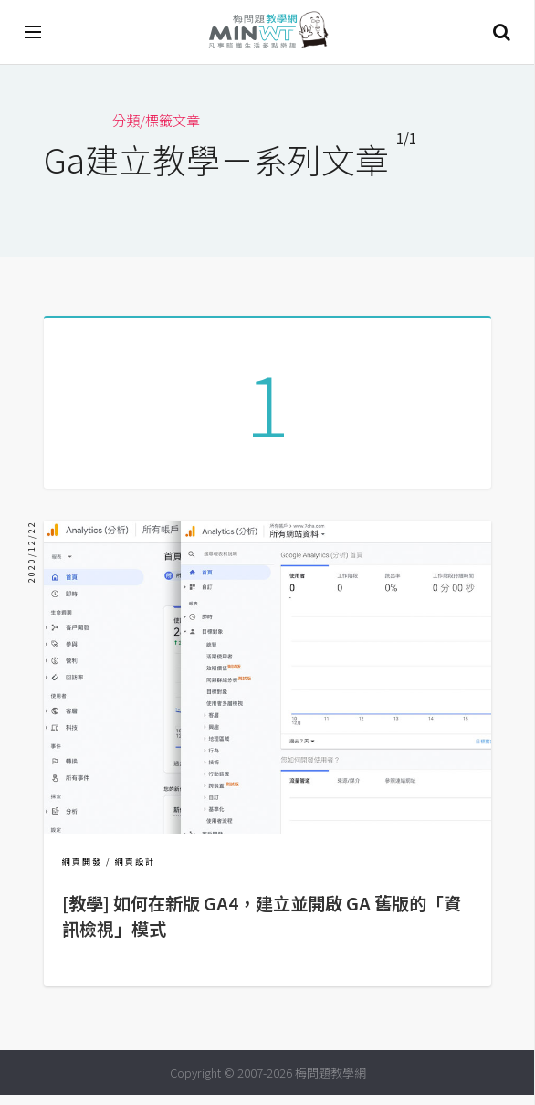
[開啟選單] (34, 32)
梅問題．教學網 (267, 32)
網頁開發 (82, 872)
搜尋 (501, 32)
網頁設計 (135, 872)
